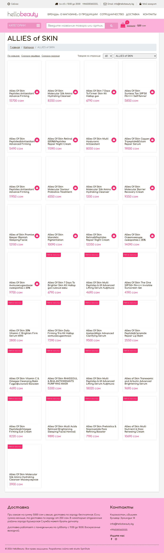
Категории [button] (24, 25)
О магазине (68, 14)
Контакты (149, 14)
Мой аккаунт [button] (147, 4)
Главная (15, 47)
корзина (131, 26)
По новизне (14, 56)
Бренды (53, 14)
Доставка (132, 14)
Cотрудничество (112, 14)
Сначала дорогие (51, 56)
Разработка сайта (59, 549)
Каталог (29, 47)
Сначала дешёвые (30, 56)
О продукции (88, 14)
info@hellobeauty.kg (124, 4)
